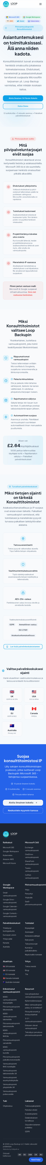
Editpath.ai (15, 1149)
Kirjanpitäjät (29, 928)
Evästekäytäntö (31, 1114)
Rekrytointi (29, 940)
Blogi (27, 970)
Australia (6, 947)
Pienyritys (29, 894)
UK (20, 1155)
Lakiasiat (29, 1101)
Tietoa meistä (30, 966)
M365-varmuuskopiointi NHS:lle (10, 1033)
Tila (26, 974)
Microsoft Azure (9, 863)
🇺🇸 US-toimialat (9, 970)
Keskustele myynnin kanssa (23, 810)
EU (25, 1155)
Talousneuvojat (31, 944)
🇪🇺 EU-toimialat (9, 974)
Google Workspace (11, 851)
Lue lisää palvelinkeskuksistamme (23, 647)
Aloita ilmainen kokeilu (23, 802)
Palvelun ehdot (31, 1110)
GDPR (27, 1131)
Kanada (6, 943)
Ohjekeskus (8, 1106)
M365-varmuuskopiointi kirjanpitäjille (10, 1000)
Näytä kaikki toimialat (33, 955)
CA (36, 1155)
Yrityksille (29, 898)
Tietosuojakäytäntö (33, 1106)
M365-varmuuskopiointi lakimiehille (10, 1017)
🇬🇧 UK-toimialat (9, 966)
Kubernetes (7, 855)
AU (41, 1155)
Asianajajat (29, 932)
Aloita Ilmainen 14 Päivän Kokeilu (23, 98)
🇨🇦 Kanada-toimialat (11, 978)
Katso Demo (23, 106)
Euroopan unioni (9, 935)
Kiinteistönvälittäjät (32, 936)
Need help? (36, 1159)
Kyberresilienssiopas (33, 1001)
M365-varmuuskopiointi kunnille (10, 1050)
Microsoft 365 (8, 847)
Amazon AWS (8, 859)
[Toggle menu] (40, 4)
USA (30, 1155)
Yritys (27, 890)
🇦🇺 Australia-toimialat (11, 982)
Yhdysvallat (7, 939)
